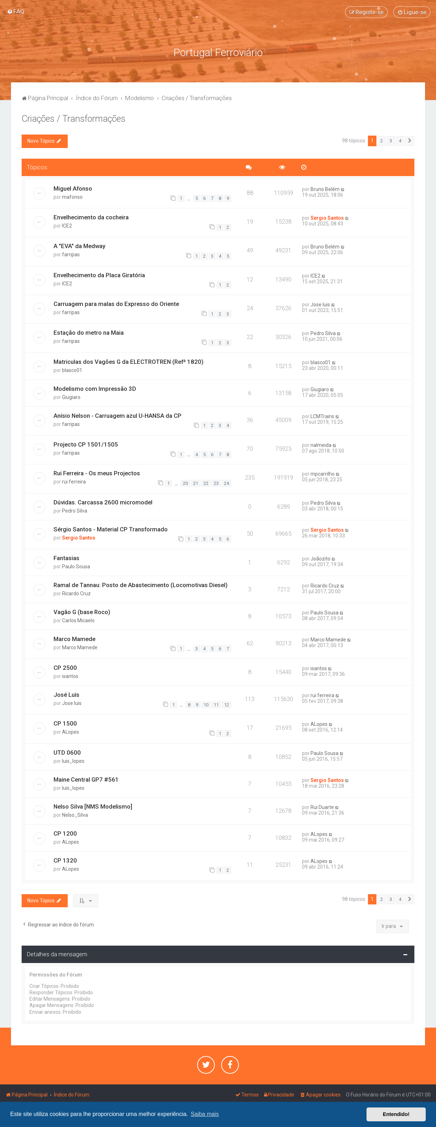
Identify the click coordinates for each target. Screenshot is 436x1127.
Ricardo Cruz (76, 593)
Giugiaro (71, 397)
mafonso (72, 197)
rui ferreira (74, 482)
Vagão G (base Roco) (82, 612)
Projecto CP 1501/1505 (86, 444)
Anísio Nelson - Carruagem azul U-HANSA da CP (117, 415)
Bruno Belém (325, 189)
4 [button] (400, 140)
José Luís (66, 694)
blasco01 (72, 370)
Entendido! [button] (396, 1114)
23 (216, 483)
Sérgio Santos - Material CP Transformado (111, 529)
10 (205, 704)
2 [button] (381, 140)
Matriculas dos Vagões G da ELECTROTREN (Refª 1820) (128, 361)
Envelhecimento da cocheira (91, 217)
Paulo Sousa (76, 566)
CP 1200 (65, 833)
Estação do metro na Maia (89, 332)
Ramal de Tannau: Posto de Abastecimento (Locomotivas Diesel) (141, 585)
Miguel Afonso (73, 188)
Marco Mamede (74, 638)
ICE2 (67, 226)
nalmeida (321, 445)
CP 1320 (65, 860)
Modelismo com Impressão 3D (95, 388)
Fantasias (66, 558)
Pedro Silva (323, 333)
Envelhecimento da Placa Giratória (99, 275)
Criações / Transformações (73, 119)
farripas (71, 254)
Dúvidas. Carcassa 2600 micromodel (103, 502)
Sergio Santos (327, 218)
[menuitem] (15, 11)
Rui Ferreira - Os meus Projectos (97, 473)
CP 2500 (65, 667)
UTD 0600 (67, 752)
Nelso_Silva (75, 815)
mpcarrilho (323, 474)
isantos (70, 676)
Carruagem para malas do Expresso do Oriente (116, 303)
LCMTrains (322, 416)
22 (205, 483)
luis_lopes (73, 761)
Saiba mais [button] (205, 1114)
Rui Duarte (322, 807)
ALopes (70, 732)
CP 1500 (65, 723)
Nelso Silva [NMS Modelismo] (93, 806)
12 (226, 704)
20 (185, 483)
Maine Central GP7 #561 (86, 779)
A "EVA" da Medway (79, 246)
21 (195, 483)
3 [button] (391, 140)
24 (226, 483)
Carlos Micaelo (78, 620)
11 (216, 704)
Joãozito (320, 559)
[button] (409, 141)
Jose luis (320, 304)
